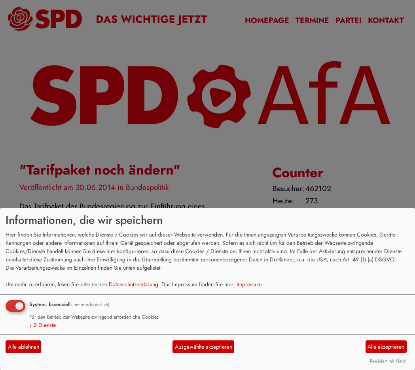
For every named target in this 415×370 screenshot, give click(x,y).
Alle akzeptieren (386, 347)
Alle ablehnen (23, 347)
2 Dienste (42, 325)
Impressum (249, 284)
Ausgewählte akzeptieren (203, 347)
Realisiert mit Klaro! (388, 361)
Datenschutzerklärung (133, 284)
